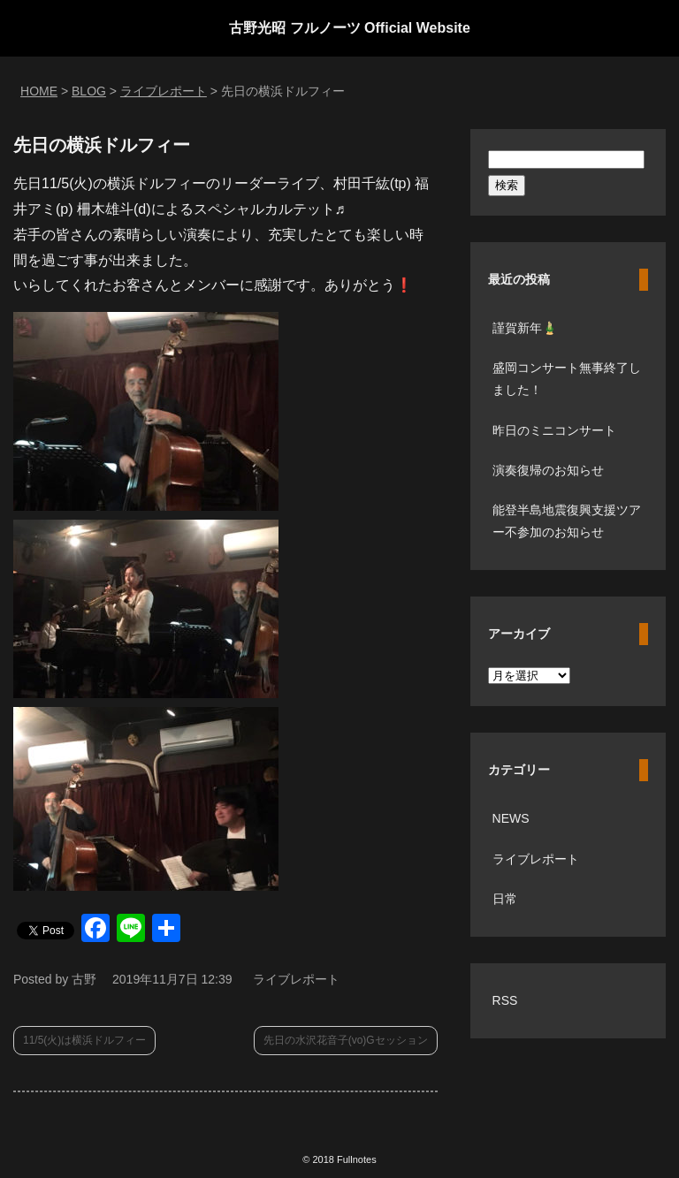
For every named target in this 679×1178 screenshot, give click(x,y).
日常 (504, 899)
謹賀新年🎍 (524, 328)
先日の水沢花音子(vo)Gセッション (345, 1040)
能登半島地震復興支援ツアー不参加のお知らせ (566, 521)
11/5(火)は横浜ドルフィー (84, 1040)
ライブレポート (296, 979)
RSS (505, 1000)
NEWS (511, 818)
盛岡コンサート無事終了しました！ (566, 379)
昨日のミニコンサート (554, 430)
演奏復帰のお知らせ (548, 470)
